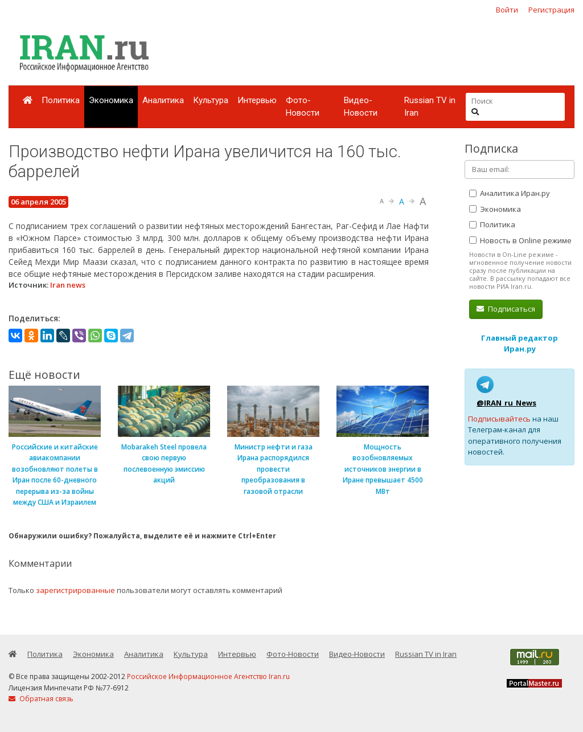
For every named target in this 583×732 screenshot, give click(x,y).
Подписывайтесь (499, 419)
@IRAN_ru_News (506, 403)
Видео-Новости (360, 106)
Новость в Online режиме (520, 240)
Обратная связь (41, 699)
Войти (507, 10)
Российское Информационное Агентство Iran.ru (208, 676)
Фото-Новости (302, 106)
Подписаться (506, 309)
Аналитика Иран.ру (509, 193)
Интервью (257, 100)
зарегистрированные (75, 590)
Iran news (67, 285)
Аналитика (163, 100)
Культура (210, 100)
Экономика (111, 100)
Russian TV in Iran (429, 106)
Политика (61, 100)
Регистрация (551, 10)
